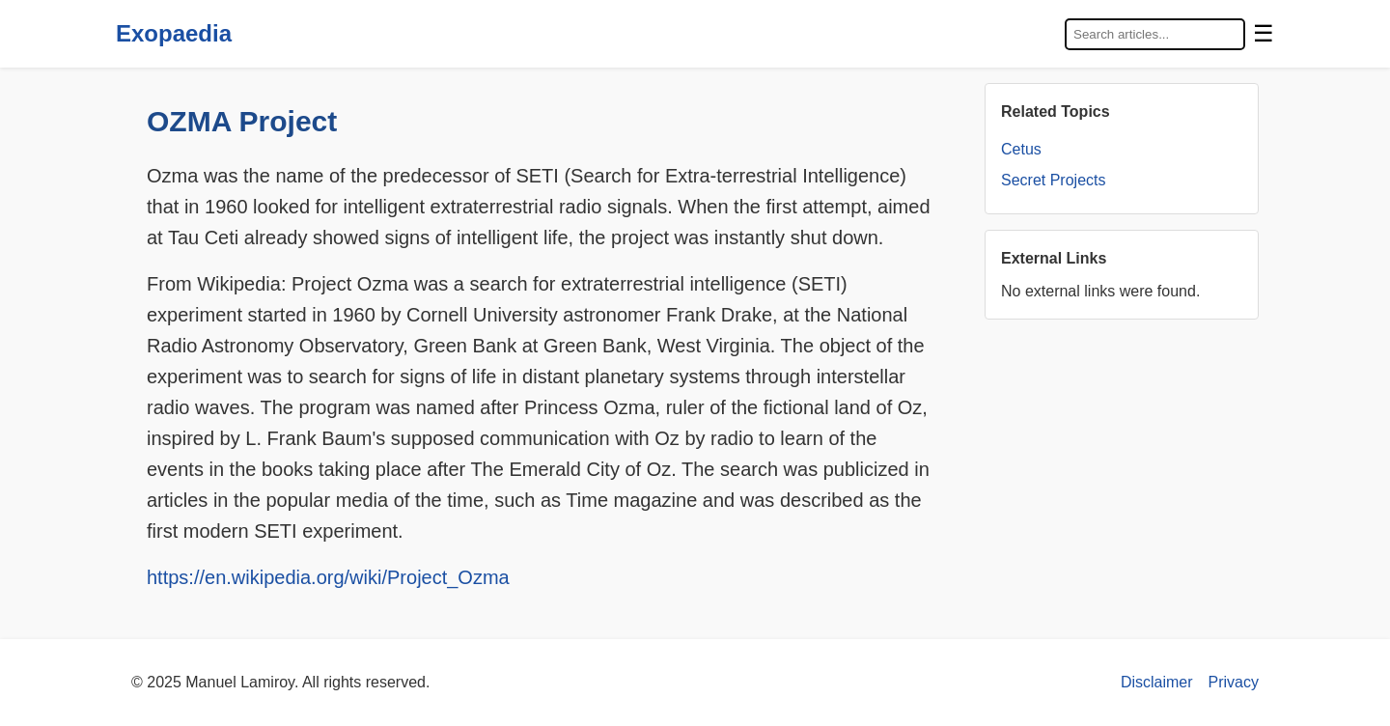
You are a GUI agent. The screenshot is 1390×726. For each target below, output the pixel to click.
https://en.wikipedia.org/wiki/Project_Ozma (328, 577)
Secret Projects (1053, 180)
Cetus (1021, 149)
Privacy (1234, 682)
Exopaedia (174, 33)
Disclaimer (1157, 682)
